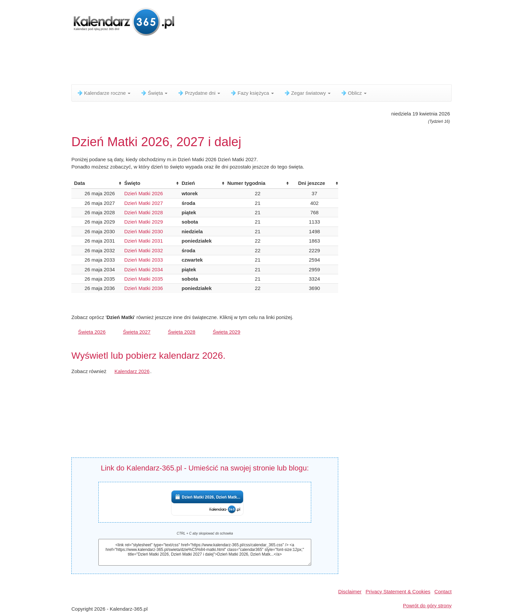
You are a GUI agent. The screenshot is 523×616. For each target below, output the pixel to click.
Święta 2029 (226, 332)
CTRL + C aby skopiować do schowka (205, 533)
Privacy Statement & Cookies (398, 591)
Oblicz (354, 93)
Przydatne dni (198, 93)
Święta (153, 93)
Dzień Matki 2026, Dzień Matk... (211, 497)
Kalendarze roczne (103, 93)
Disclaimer (350, 591)
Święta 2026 (92, 332)
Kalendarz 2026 (131, 371)
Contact (443, 591)
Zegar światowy (307, 93)
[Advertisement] (233, 62)
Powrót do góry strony (427, 605)
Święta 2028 (181, 332)
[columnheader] (96, 183)
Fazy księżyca (252, 93)
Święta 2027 (137, 332)
